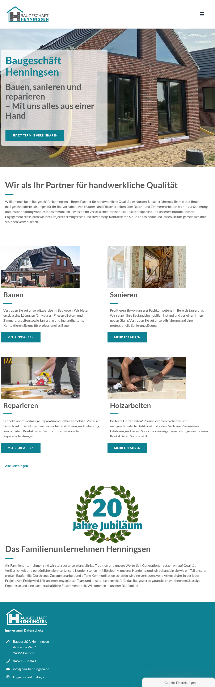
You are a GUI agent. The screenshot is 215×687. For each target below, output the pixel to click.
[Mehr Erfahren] (21, 337)
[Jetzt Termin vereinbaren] (34, 135)
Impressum (13, 630)
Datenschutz (33, 630)
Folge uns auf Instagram (30, 677)
